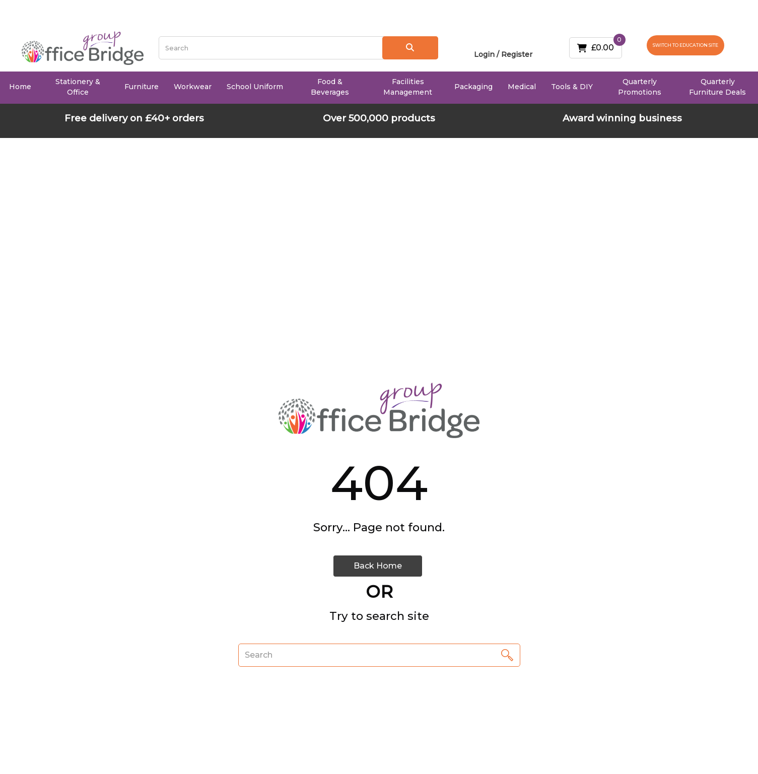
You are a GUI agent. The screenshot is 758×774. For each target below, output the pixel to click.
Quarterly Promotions (639, 87)
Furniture (141, 86)
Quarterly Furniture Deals (717, 87)
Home (20, 86)
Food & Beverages (330, 87)
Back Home (378, 566)
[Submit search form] (410, 47)
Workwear (193, 86)
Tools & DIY (572, 86)
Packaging (473, 86)
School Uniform (255, 86)
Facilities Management (407, 87)
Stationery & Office (77, 87)
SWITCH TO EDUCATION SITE (685, 45)
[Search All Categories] (298, 47)
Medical (522, 86)
